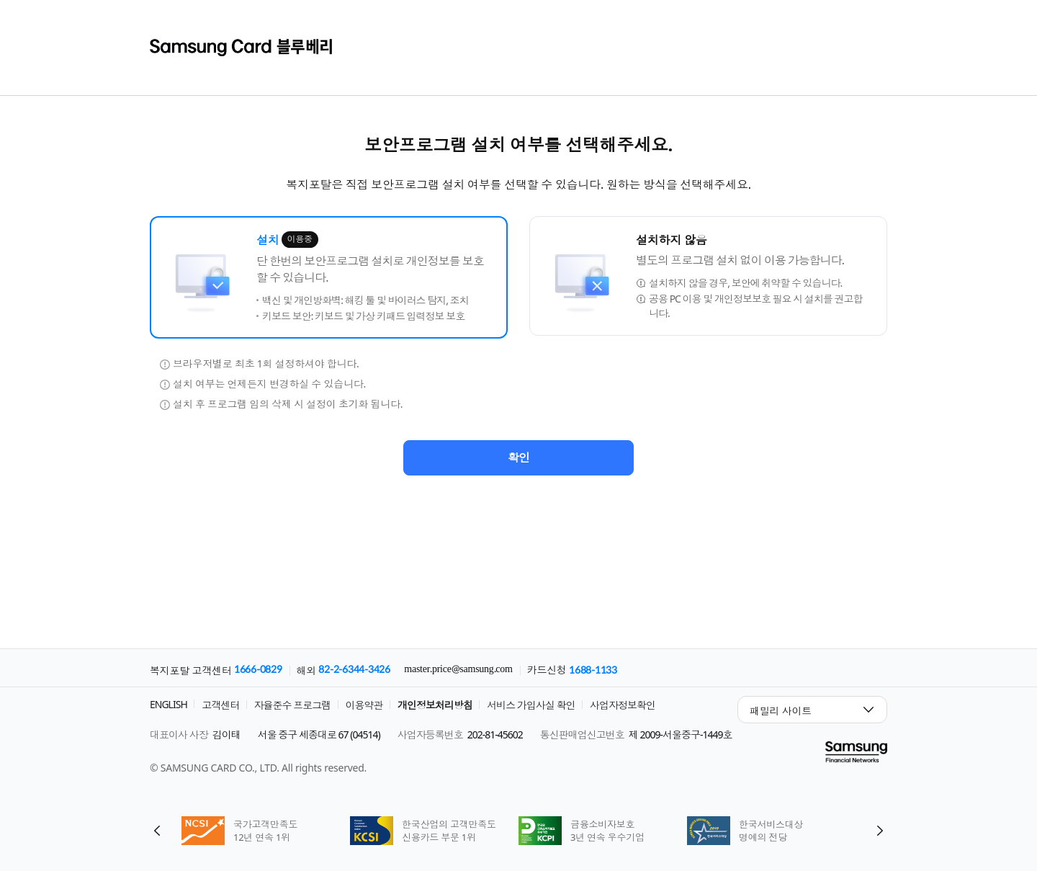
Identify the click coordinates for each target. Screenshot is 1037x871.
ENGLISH (168, 704)
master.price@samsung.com (458, 669)
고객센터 (220, 705)
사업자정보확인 (622, 705)
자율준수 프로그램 (292, 705)
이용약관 (364, 705)
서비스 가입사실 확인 (531, 705)
